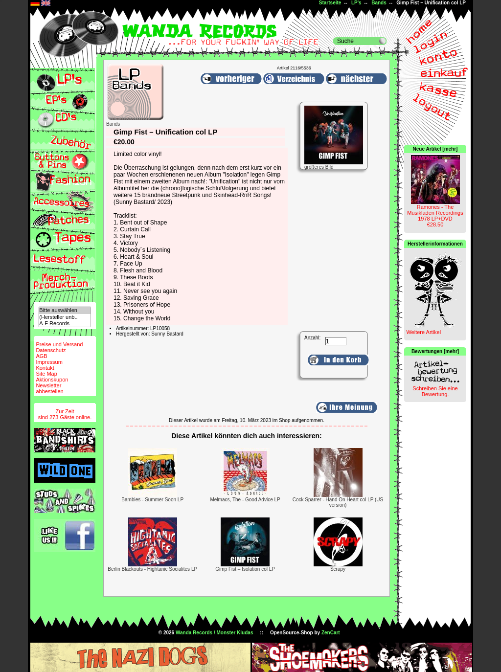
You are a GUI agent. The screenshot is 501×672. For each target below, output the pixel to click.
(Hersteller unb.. (64, 317)
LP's (356, 2)
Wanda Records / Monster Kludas (214, 632)
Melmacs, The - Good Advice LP (245, 499)
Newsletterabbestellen (49, 388)
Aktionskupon (52, 379)
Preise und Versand (59, 344)
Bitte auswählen (64, 310)
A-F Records (64, 323)
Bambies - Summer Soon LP (152, 499)
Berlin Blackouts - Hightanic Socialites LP (152, 569)
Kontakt (45, 368)
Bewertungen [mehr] (435, 351)
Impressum (49, 362)
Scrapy (337, 569)
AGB (41, 356)
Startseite (330, 2)
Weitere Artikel (423, 332)
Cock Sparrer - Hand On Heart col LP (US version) (338, 502)
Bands (379, 2)
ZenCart (330, 632)
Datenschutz (51, 350)
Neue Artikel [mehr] (435, 149)
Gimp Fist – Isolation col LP (245, 569)
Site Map (46, 374)
